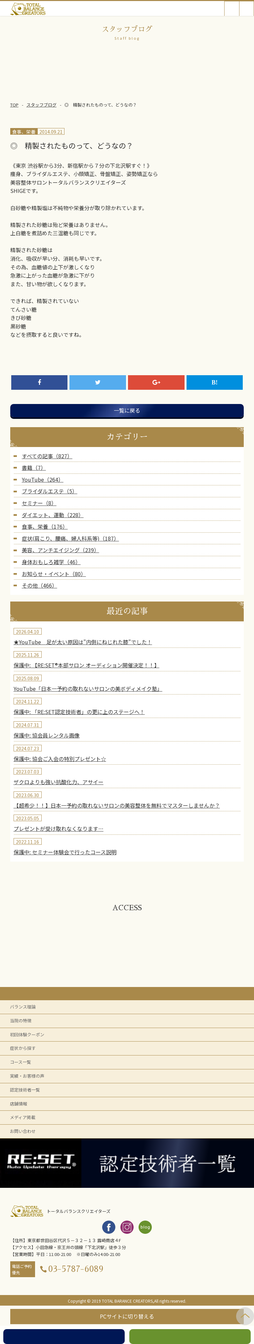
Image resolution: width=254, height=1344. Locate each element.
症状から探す (23, 1048)
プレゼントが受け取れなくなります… (59, 828)
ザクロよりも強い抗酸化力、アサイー (59, 782)
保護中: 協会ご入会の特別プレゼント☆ (60, 759)
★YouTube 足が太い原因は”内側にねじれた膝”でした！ (83, 642)
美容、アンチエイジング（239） (60, 550)
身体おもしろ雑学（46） (51, 562)
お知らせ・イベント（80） (54, 574)
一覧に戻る (127, 410)
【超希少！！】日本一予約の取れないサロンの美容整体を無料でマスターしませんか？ (117, 805)
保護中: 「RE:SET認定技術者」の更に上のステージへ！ (79, 712)
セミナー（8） (39, 503)
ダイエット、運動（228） (53, 515)
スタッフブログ (41, 105)
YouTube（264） (43, 479)
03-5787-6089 (76, 1269)
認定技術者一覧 (25, 1090)
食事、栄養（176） (45, 526)
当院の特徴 (20, 1020)
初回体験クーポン (27, 1034)
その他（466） (39, 585)
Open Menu (246, 8)
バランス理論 (23, 1007)
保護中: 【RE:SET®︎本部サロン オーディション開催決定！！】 (86, 665)
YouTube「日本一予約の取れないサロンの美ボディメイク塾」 (88, 689)
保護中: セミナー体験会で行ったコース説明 (65, 852)
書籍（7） (34, 467)
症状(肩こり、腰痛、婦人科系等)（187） (70, 538)
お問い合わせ (23, 1131)
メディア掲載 (22, 1117)
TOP (14, 105)
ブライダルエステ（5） (49, 491)
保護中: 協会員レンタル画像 (47, 735)
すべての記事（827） (47, 456)
